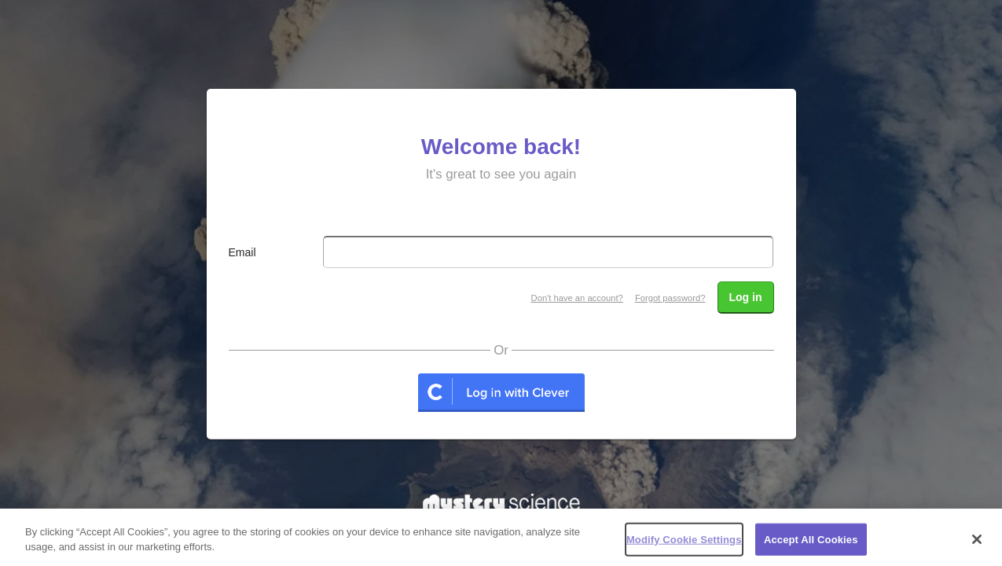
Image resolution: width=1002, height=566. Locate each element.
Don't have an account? (577, 298)
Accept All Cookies (811, 544)
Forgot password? (670, 298)
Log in (745, 297)
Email (242, 252)
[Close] (977, 544)
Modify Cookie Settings (684, 544)
